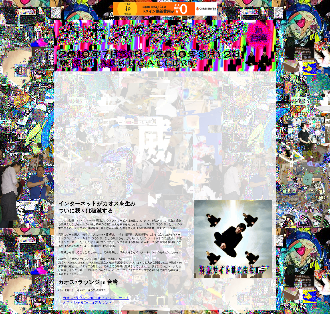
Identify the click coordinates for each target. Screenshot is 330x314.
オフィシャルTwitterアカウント (87, 302)
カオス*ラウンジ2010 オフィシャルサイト (96, 298)
